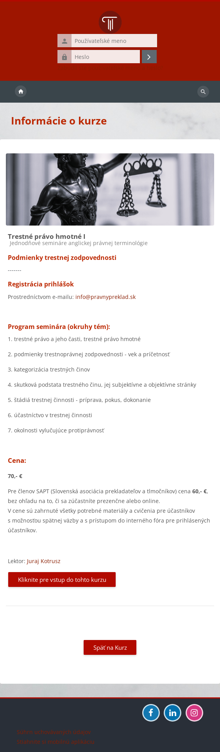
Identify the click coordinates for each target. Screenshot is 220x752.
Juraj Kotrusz (44, 561)
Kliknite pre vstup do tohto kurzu (62, 579)
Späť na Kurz (110, 647)
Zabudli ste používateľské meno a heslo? (110, 67)
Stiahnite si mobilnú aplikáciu (56, 741)
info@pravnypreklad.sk (105, 296)
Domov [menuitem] (20, 92)
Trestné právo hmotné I (47, 236)
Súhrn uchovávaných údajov (54, 732)
